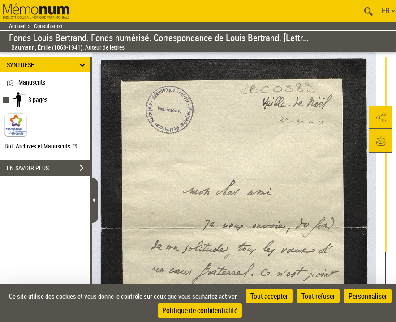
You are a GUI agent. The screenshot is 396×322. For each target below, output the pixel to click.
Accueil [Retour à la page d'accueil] (17, 26)
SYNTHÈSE (47, 64)
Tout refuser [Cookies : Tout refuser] (318, 296)
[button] (380, 117)
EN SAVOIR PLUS (48, 168)
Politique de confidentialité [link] (199, 310)
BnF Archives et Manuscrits (40, 146)
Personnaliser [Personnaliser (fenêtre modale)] (368, 296)
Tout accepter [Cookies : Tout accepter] (269, 296)
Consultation (48, 26)
